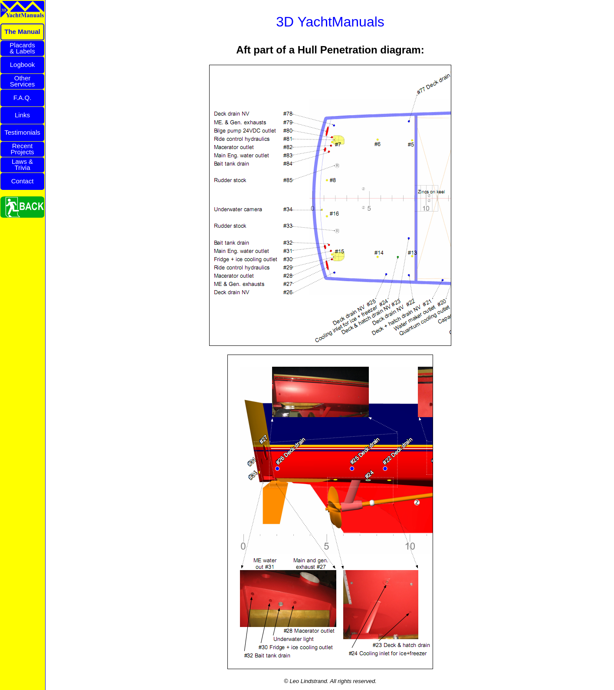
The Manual (22, 31)
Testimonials (22, 132)
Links (22, 115)
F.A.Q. (22, 97)
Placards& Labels (22, 48)
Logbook (22, 64)
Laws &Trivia (22, 164)
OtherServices (22, 81)
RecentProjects (22, 149)
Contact (22, 181)
